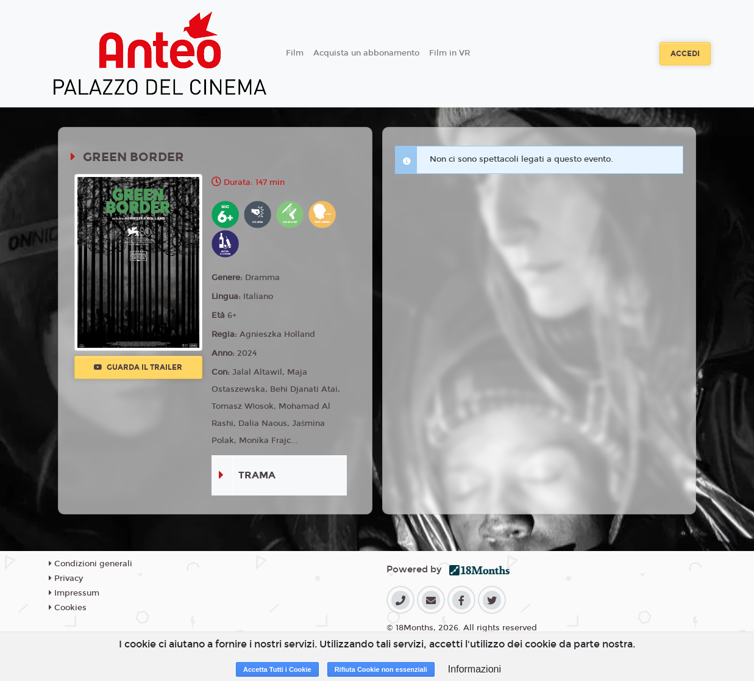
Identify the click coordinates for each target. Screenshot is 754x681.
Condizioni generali (90, 564)
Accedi (685, 53)
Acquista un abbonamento (366, 53)
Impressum (74, 593)
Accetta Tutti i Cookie (277, 669)
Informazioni (474, 669)
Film (295, 53)
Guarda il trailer (138, 367)
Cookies (68, 608)
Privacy (66, 578)
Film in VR (449, 53)
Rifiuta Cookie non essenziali (381, 669)
